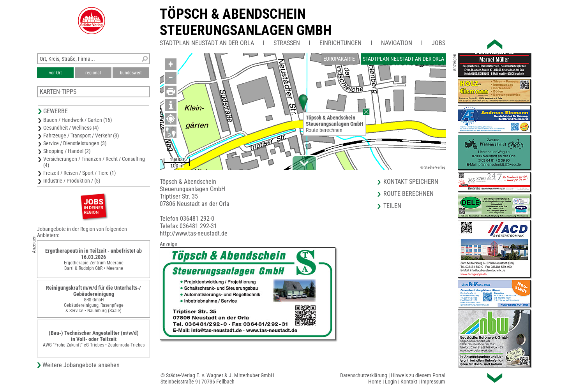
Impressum (433, 381)
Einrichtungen (340, 43)
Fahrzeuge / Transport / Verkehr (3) (81, 135)
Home (374, 381)
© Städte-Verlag (432, 167)
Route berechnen (324, 130)
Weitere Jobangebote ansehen (81, 365)
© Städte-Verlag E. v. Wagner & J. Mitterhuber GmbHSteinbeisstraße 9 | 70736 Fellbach (217, 378)
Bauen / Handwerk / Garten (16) (77, 120)
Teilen (392, 205)
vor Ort (55, 73)
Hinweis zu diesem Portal (418, 375)
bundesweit (131, 73)
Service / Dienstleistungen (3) (74, 143)
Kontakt (408, 381)
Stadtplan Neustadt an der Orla (207, 43)
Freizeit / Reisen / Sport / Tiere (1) (79, 173)
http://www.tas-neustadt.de (194, 233)
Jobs (438, 43)
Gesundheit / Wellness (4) (71, 128)
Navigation (396, 43)
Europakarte (339, 59)
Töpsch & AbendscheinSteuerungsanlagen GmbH (246, 22)
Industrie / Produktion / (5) (71, 181)
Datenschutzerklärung (363, 375)
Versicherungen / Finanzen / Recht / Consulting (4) (94, 162)
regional (93, 73)
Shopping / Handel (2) (66, 151)
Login (391, 381)
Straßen (286, 43)
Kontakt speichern (410, 181)
